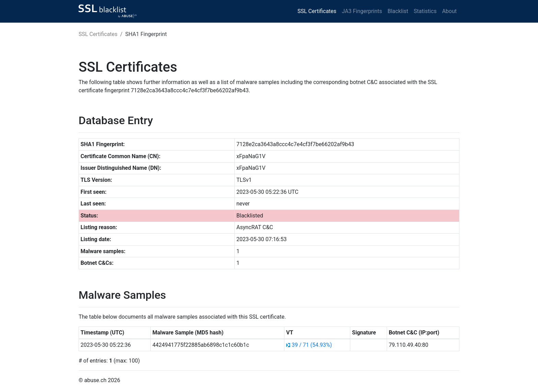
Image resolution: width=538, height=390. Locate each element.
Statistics (425, 11)
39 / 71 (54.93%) (312, 345)
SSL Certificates (316, 11)
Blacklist (397, 11)
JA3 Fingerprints (362, 11)
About (449, 11)
